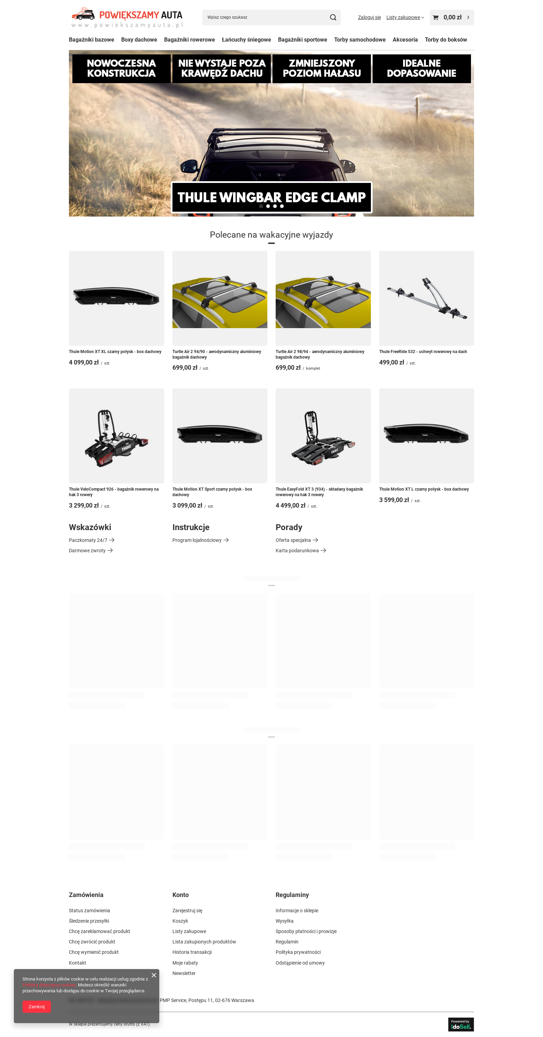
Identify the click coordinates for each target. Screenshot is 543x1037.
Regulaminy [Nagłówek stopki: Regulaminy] (292, 894)
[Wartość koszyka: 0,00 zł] (452, 17)
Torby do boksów (446, 39)
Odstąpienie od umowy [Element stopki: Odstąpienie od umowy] (300, 963)
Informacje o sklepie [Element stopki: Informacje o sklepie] (297, 910)
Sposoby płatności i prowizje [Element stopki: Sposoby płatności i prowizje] (306, 931)
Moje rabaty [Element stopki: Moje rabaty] (185, 963)
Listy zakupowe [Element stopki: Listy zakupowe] (189, 931)
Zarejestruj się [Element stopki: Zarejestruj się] (187, 910)
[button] (261, 206)
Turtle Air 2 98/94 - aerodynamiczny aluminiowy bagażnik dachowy (320, 354)
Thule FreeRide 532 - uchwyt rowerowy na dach (423, 351)
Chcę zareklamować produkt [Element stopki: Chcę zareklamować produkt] (99, 931)
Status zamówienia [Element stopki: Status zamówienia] (89, 910)
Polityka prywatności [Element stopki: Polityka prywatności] (298, 952)
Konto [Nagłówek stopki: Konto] (180, 894)
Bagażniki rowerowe (189, 39)
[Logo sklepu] (127, 17)
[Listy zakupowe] (405, 17)
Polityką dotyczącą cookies (49, 984)
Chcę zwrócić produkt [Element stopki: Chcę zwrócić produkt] (92, 941)
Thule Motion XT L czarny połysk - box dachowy (424, 489)
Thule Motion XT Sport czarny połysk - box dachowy (212, 492)
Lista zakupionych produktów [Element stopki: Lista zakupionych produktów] (204, 941)
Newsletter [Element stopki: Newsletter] (184, 973)
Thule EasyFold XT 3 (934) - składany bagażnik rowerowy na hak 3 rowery (319, 492)
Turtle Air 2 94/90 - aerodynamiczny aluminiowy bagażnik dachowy (216, 354)
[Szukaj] (333, 17)
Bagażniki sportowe (302, 39)
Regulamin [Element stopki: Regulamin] (287, 941)
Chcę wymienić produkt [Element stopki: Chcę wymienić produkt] (94, 952)
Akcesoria (405, 39)
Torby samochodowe (360, 39)
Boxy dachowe (139, 39)
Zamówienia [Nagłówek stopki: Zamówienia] (86, 894)
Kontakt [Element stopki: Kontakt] (77, 963)
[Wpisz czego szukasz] (271, 17)
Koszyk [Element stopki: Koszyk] (180, 921)
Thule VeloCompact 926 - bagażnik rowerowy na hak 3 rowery (114, 492)
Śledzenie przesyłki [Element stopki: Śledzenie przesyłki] (89, 921)
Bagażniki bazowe (91, 39)
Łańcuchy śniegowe (246, 39)
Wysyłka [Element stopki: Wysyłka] (285, 921)
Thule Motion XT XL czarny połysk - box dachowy (115, 351)
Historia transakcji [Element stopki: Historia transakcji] (192, 952)
